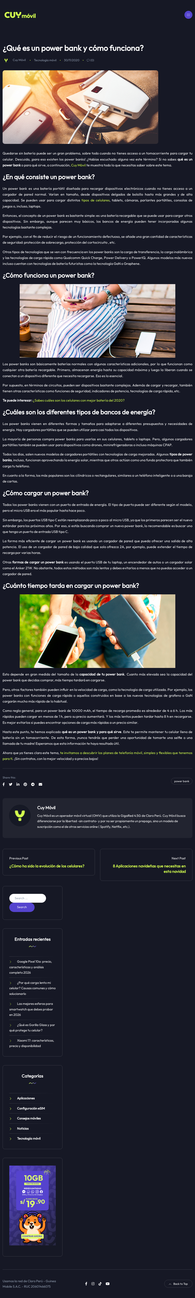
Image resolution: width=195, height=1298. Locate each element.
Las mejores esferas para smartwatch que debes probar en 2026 (31, 1009)
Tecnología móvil (45, 60)
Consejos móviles (29, 1118)
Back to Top (178, 1283)
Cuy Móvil (19, 60)
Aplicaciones (26, 1098)
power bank (181, 781)
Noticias (23, 1128)
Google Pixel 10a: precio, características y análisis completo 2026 (30, 967)
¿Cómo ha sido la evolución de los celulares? (46, 866)
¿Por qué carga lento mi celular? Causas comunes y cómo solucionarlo (32, 988)
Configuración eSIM (31, 1108)
